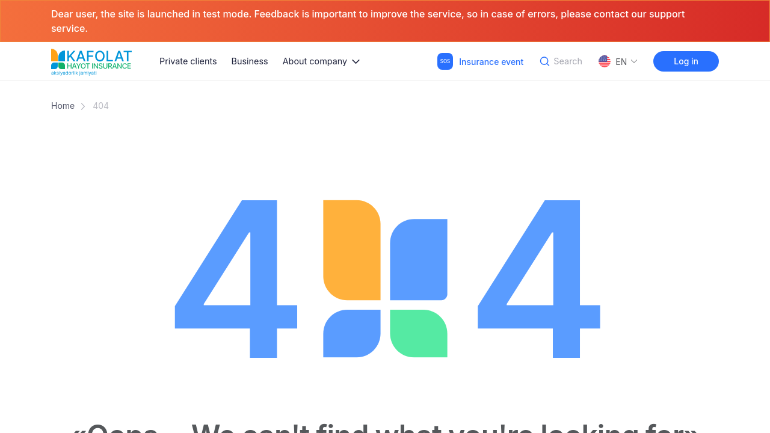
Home (63, 105)
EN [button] (618, 61)
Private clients (188, 61)
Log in (686, 61)
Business (250, 61)
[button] (321, 61)
